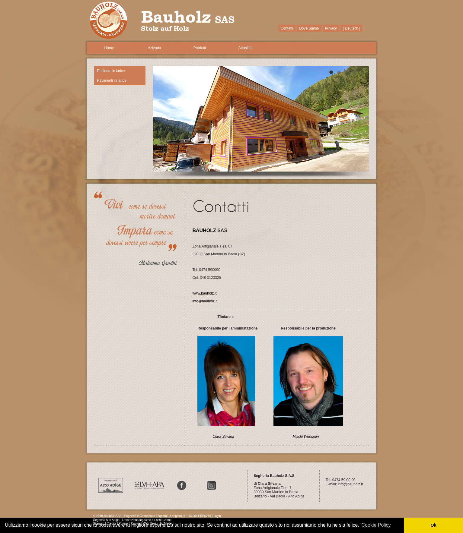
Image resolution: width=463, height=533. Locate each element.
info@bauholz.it (351, 484)
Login (217, 516)
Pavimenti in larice (111, 80)
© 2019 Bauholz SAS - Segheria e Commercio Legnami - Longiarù (137, 516)
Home (109, 48)
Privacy (331, 28)
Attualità (244, 48)
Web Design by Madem (158, 523)
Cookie (135, 523)
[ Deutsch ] (351, 28)
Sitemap (98, 523)
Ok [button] (433, 525)
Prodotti (199, 48)
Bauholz (176, 17)
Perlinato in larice (111, 71)
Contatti (287, 28)
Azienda (154, 48)
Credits (111, 523)
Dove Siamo (309, 28)
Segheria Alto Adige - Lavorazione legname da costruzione (132, 520)
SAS (225, 19)
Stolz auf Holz (165, 28)
